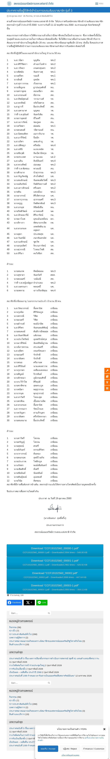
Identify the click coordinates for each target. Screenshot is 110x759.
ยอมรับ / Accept (48, 749)
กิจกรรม (29, 16)
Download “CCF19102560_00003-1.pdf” (55, 588)
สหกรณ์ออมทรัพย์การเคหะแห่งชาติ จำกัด (34, 3)
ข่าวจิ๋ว (12, 630)
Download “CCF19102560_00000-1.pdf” (55, 550)
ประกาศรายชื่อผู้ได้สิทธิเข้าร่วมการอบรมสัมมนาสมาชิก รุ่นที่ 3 (39, 10)
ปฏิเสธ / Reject (70, 749)
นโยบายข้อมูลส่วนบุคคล (70, 755)
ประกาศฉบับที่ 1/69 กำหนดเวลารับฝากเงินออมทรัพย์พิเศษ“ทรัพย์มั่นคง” (42, 675)
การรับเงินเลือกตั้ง (17, 669)
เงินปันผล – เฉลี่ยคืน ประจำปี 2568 (25, 672)
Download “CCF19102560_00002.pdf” (55, 575)
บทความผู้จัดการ (17, 637)
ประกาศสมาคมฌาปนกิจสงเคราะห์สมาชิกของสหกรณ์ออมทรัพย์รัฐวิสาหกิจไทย (45, 641)
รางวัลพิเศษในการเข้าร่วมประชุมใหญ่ (27, 665)
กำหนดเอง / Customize (93, 749)
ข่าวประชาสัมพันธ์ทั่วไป (43, 16)
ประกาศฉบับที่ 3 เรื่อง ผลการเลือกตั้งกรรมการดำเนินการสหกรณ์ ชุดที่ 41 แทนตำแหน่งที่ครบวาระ (54, 658)
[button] (104, 729)
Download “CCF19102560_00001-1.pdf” (55, 563)
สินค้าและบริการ (17, 644)
